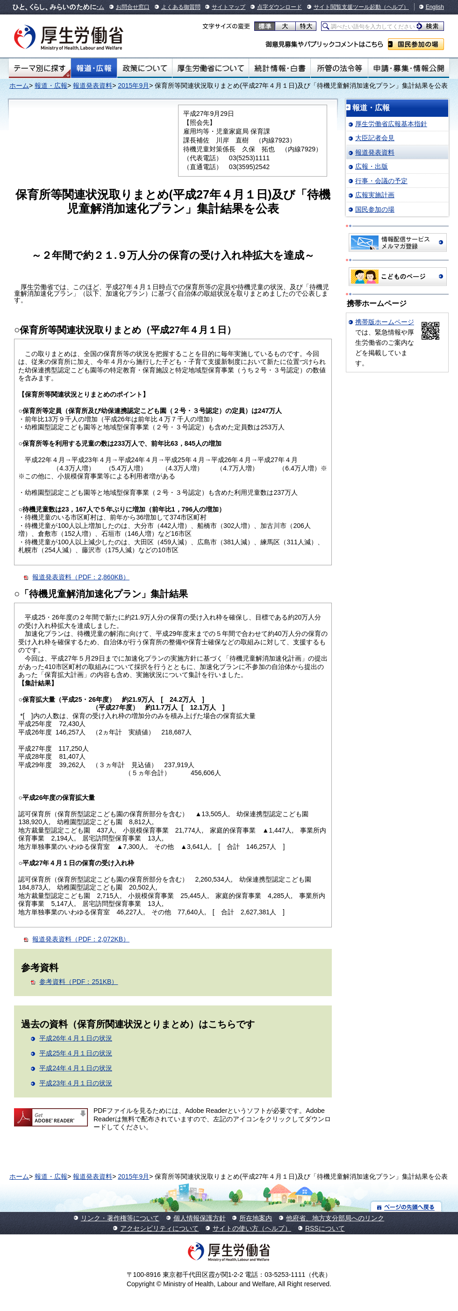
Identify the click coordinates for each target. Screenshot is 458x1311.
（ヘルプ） (395, 7)
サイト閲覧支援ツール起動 (347, 7)
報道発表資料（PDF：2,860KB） (80, 577)
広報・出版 (371, 166)
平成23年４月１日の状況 (75, 1083)
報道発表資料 (92, 85)
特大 (306, 26)
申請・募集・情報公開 (408, 68)
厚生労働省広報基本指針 (391, 124)
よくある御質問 (180, 7)
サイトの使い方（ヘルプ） (252, 1228)
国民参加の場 (416, 44)
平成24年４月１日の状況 (75, 1068)
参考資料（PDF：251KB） (78, 981)
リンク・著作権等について (120, 1218)
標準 (265, 26)
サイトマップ (228, 7)
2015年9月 (133, 85)
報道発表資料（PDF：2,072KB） (80, 939)
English (435, 7)
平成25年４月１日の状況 (75, 1053)
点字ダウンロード (279, 7)
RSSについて (325, 1228)
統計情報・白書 (279, 68)
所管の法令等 (339, 68)
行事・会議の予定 (381, 181)
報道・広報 (94, 68)
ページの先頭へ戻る (406, 1206)
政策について (144, 68)
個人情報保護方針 (199, 1218)
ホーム (19, 85)
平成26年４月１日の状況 (75, 1038)
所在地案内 (255, 1218)
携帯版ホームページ (384, 322)
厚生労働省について (210, 68)
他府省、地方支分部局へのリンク (335, 1218)
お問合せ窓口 (133, 7)
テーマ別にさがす (39, 68)
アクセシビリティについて (159, 1228)
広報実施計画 (374, 195)
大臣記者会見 (374, 138)
